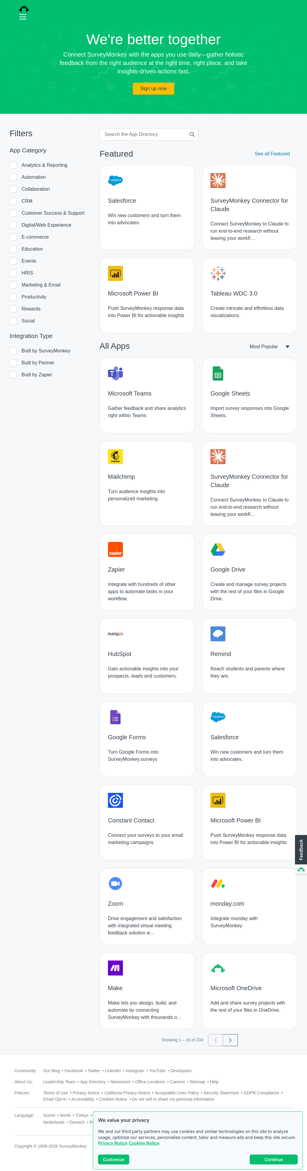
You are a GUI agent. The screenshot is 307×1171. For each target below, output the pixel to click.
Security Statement (221, 1092)
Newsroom (120, 1081)
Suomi (49, 1115)
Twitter (94, 1070)
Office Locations (150, 1081)
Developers (181, 1070)
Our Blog (51, 1070)
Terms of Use (55, 1092)
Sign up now (153, 88)
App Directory (93, 1081)
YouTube (157, 1070)
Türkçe (82, 1115)
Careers (177, 1081)
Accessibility (82, 1099)
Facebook (73, 1070)
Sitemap (197, 1081)
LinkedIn (113, 1070)
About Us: (23, 1081)
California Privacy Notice (127, 1092)
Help (214, 1081)
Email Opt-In (55, 1099)
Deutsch (77, 1122)
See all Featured (272, 153)
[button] (300, 855)
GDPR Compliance (261, 1092)
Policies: (22, 1092)
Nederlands (54, 1122)
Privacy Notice (112, 1143)
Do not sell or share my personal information (173, 1099)
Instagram (135, 1070)
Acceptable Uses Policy (176, 1092)
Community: (25, 1070)
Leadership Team (59, 1081)
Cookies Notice (144, 1143)
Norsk (65, 1115)
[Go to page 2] (230, 1040)
